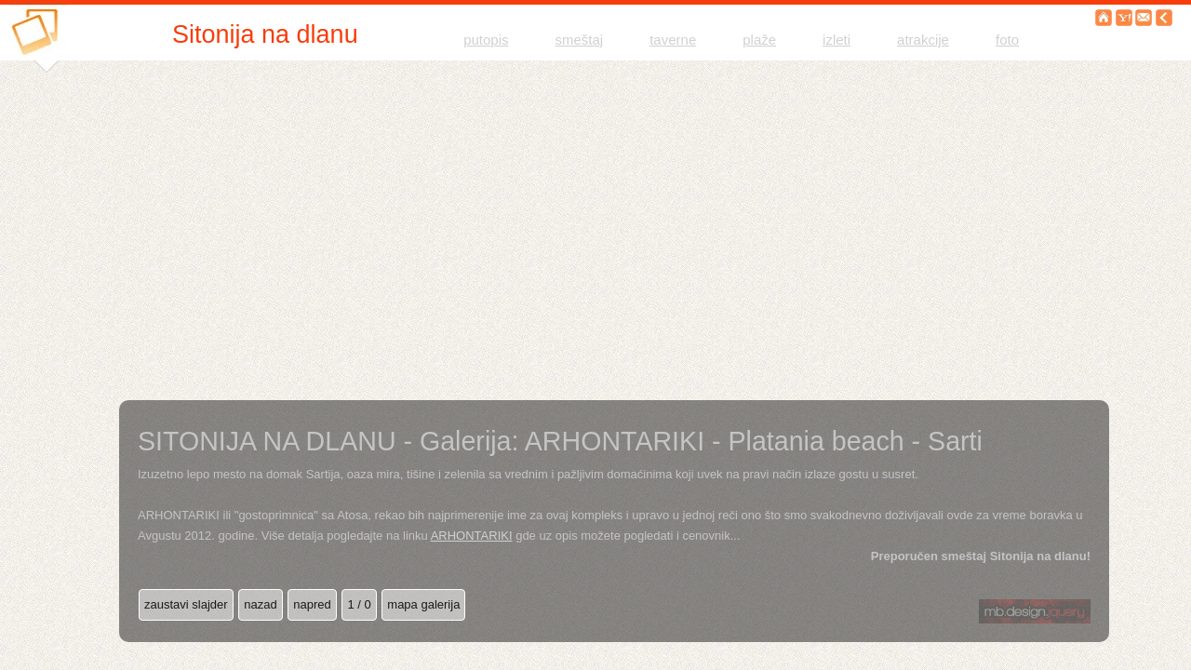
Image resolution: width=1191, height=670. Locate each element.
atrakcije (923, 39)
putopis (485, 39)
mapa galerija (423, 604)
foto (1007, 39)
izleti (836, 39)
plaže (759, 39)
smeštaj (579, 39)
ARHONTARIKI (472, 536)
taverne (672, 39)
